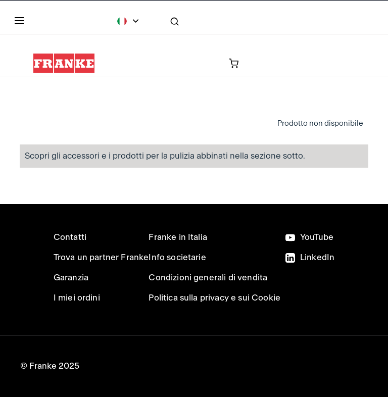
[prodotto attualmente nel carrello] (192, 63)
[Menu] (21, 23)
